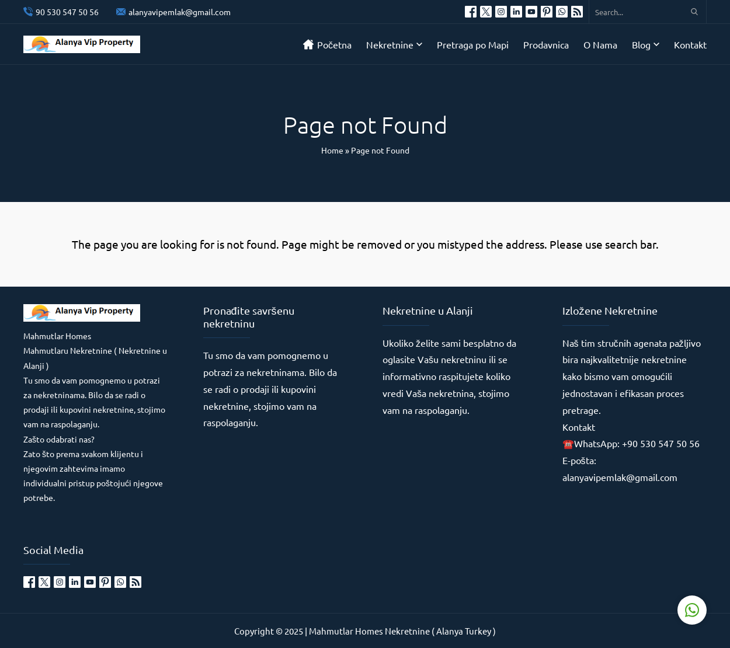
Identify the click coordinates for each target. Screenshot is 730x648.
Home (332, 150)
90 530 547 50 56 (67, 11)
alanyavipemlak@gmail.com (179, 11)
